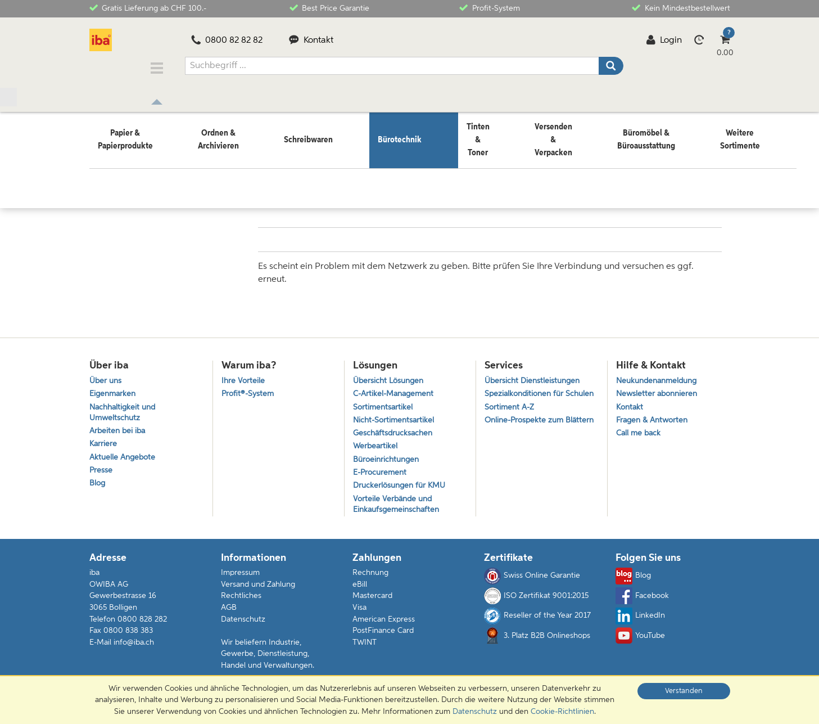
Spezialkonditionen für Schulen (526, 394)
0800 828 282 (142, 624)
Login (664, 40)
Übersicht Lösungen (390, 373)
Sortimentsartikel (384, 402)
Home (100, 167)
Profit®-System (249, 388)
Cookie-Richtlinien (562, 712)
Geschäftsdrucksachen (395, 430)
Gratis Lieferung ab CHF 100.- (147, 7)
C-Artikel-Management (396, 388)
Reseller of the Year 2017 (537, 620)
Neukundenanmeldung (660, 373)
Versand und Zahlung (258, 589)
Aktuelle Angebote (124, 457)
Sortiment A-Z (511, 414)
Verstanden (684, 691)
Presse (101, 471)
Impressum (240, 578)
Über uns (106, 373)
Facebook (642, 600)
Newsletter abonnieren (659, 388)
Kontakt (311, 40)
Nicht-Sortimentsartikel (395, 416)
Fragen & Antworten (654, 416)
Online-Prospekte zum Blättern (526, 434)
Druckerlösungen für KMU (402, 488)
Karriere (103, 442)
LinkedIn (640, 620)
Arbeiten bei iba (118, 428)
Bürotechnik (141, 167)
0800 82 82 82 (227, 40)
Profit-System (489, 7)
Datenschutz (243, 624)
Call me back (639, 430)
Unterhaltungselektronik (214, 167)
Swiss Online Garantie (532, 581)
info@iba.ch (134, 647)
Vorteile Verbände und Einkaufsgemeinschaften (398, 508)
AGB (229, 613)
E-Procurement (381, 473)
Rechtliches (241, 601)
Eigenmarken (113, 388)
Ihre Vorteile (243, 373)
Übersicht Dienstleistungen (535, 373)
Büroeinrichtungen (388, 459)
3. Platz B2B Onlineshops (537, 640)
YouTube (640, 640)
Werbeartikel (376, 444)
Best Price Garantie (329, 7)
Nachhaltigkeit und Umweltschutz (124, 408)
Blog (97, 486)
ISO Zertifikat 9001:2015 (536, 600)
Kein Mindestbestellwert (681, 7)
